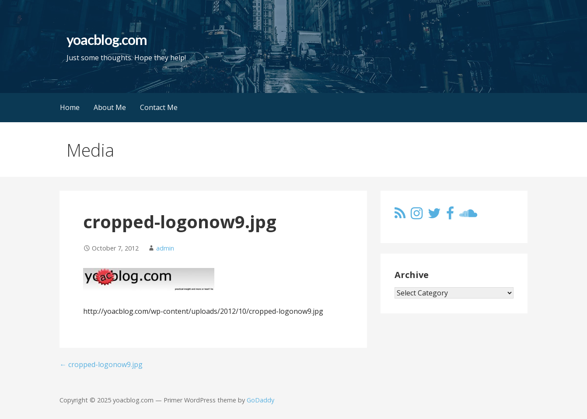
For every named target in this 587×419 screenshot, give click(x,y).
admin (165, 248)
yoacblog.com (106, 39)
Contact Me (159, 107)
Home (70, 107)
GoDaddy (260, 400)
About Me (110, 107)
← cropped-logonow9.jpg (101, 364)
